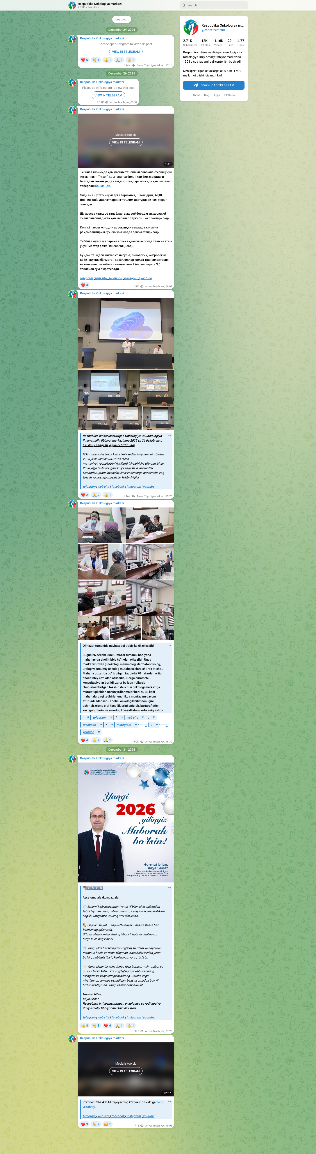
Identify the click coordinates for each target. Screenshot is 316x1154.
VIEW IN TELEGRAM (126, 51)
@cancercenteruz (213, 30)
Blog (206, 95)
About (196, 95)
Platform (229, 95)
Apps (217, 95)
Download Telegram (213, 85)
